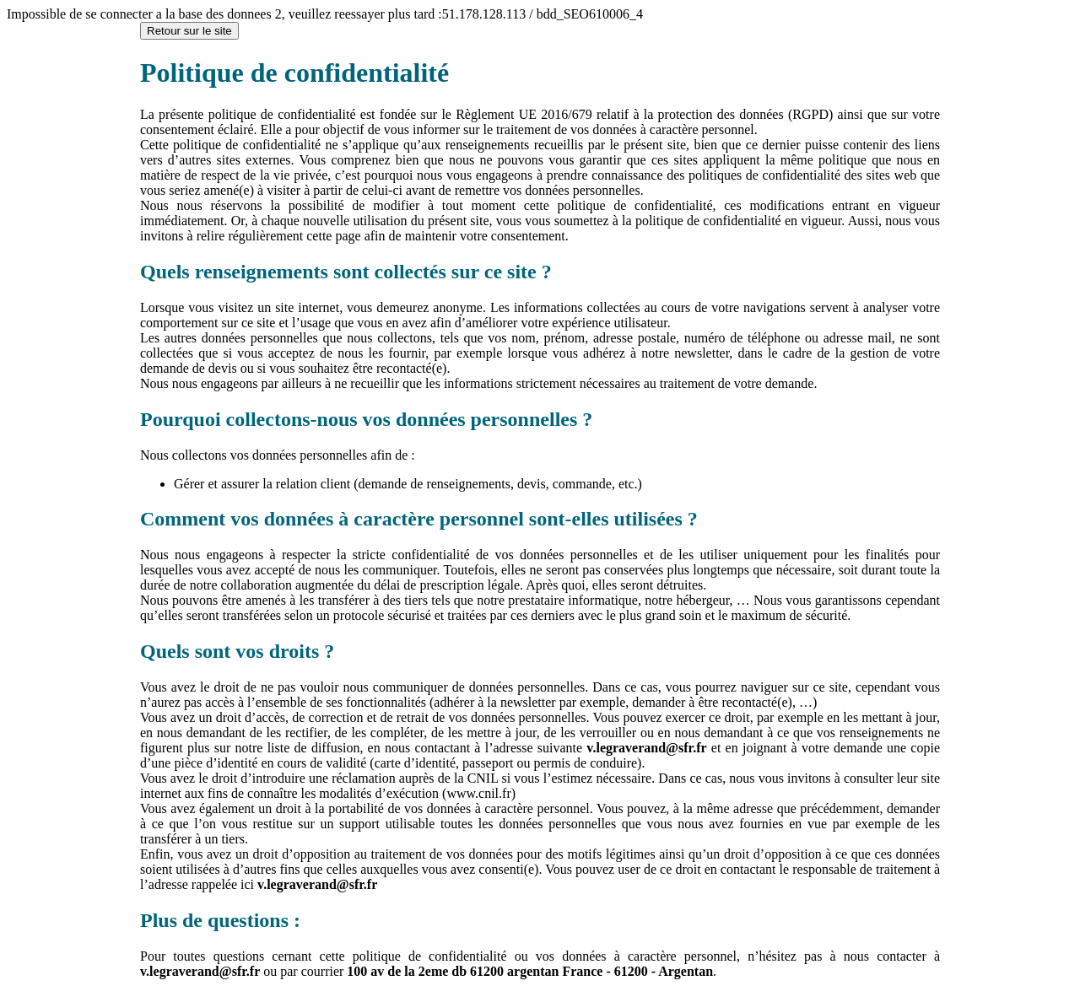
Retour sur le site (189, 30)
